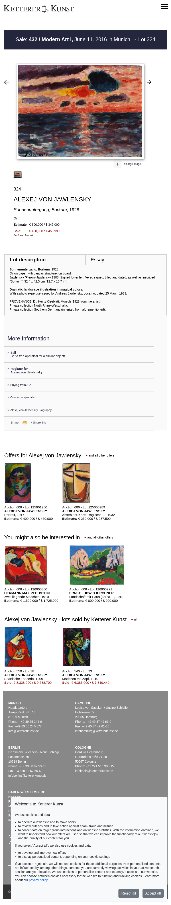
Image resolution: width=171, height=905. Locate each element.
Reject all (128, 893)
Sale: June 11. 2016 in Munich (74, 39)
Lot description (28, 259)
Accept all (153, 893)
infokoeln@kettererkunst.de (94, 771)
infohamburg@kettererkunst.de (96, 731)
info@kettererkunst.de (23, 731)
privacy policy (38, 880)
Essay (97, 259)
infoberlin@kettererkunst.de (27, 775)
